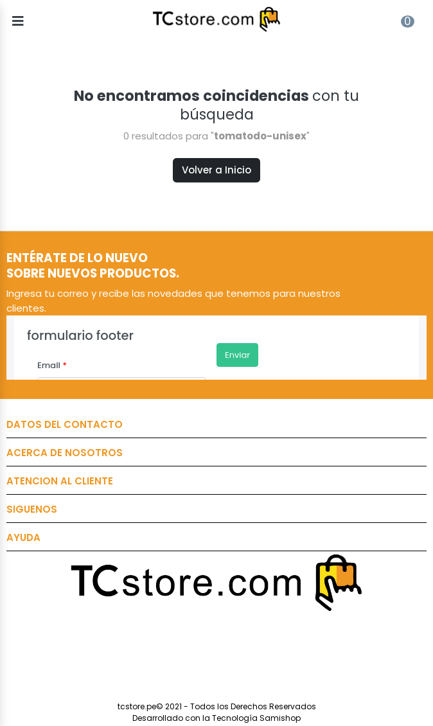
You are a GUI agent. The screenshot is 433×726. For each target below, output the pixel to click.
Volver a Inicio (216, 170)
